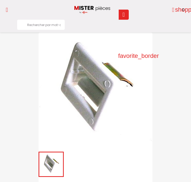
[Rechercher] (41, 25)
